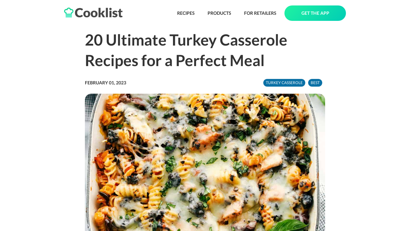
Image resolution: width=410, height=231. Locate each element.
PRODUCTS (219, 13)
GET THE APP (315, 13)
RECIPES (186, 13)
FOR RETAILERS (260, 13)
